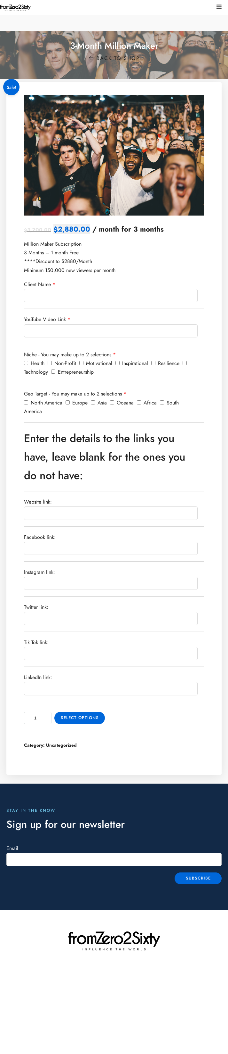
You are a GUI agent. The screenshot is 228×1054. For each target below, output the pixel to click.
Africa (147, 402)
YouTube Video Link (45, 319)
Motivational (95, 363)
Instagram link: (39, 572)
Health (34, 363)
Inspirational (131, 363)
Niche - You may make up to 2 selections (67, 354)
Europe (77, 402)
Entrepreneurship (72, 372)
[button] (219, 7)
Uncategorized (61, 745)
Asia (99, 402)
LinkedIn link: (38, 677)
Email (12, 848)
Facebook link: (40, 537)
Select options (80, 718)
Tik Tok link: (36, 642)
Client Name (37, 284)
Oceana (122, 402)
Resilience (165, 363)
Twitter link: (36, 607)
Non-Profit (62, 363)
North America (43, 402)
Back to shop (114, 58)
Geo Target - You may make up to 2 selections (73, 393)
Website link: (38, 502)
